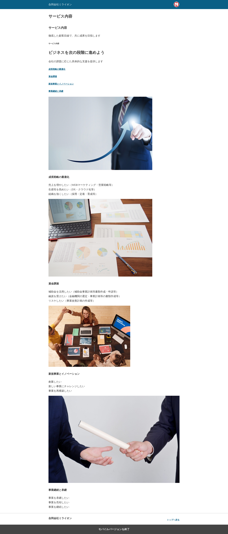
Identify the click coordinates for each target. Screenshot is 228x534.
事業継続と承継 (55, 91)
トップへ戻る (173, 520)
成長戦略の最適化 (56, 69)
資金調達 (52, 76)
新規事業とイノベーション (61, 84)
